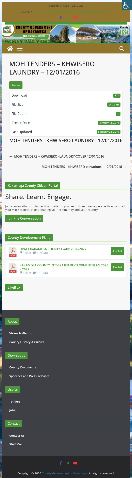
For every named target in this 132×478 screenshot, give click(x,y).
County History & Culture (27, 342)
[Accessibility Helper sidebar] (127, 5)
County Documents (22, 367)
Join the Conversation (24, 218)
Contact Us (16, 435)
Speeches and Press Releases (29, 376)
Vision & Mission (20, 333)
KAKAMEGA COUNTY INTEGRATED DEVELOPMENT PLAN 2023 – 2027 (64, 267)
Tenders (14, 401)
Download (16, 85)
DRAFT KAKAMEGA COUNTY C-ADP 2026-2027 (53, 249)
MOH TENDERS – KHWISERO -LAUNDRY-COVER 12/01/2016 (56, 156)
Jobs (12, 410)
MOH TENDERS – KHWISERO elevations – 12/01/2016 (84, 166)
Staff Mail (15, 444)
